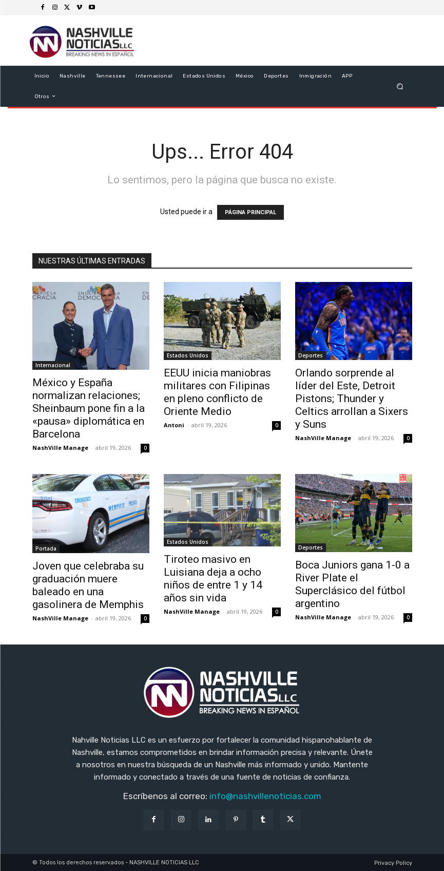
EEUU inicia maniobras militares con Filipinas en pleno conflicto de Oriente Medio (217, 392)
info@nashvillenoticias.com (265, 796)
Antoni (174, 425)
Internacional (52, 365)
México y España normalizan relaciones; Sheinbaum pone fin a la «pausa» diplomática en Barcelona (88, 408)
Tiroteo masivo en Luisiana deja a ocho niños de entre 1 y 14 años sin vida (213, 578)
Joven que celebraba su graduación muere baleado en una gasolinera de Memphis (88, 585)
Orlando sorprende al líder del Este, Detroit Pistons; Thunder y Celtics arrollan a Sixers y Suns (351, 398)
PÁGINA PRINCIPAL (250, 212)
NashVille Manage (60, 447)
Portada (45, 548)
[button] (400, 86)
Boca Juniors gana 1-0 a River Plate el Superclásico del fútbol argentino (352, 584)
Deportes (310, 355)
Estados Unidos (187, 355)
